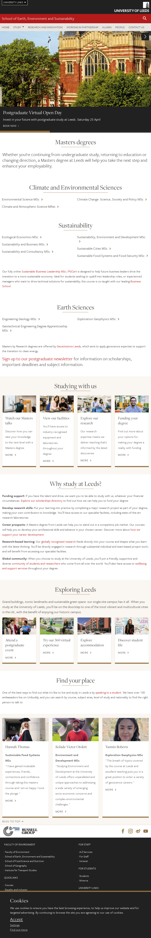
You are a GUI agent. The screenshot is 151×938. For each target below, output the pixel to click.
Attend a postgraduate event (14, 645)
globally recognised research (58, 541)
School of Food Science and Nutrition (24, 861)
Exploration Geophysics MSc (96, 318)
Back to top (11, 821)
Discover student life (130, 642)
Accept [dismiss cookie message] (16, 919)
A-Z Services (85, 852)
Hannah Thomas (17, 746)
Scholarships (75, 132)
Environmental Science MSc (20, 199)
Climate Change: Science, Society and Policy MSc (110, 199)
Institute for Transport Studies (21, 870)
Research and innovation (45, 27)
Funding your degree (128, 420)
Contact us (136, 27)
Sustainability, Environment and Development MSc (111, 237)
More (9, 455)
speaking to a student (108, 692)
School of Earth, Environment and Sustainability (38, 18)
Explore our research (89, 420)
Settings (15, 925)
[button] (144, 18)
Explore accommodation (92, 642)
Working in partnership (82, 27)
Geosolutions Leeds (69, 346)
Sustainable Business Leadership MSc (44, 271)
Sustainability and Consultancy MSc (26, 251)
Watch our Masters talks (19, 420)
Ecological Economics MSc (20, 237)
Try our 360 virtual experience (56, 642)
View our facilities (56, 418)
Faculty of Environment (17, 852)
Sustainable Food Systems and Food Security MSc (111, 255)
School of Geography (16, 866)
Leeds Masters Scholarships (125, 132)
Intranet (83, 861)
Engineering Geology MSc (19, 318)
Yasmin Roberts (116, 746)
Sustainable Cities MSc (92, 248)
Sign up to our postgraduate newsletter (37, 359)
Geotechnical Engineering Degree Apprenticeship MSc (34, 328)
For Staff (84, 856)
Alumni (106, 27)
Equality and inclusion (16, 890)
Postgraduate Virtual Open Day (25, 132)
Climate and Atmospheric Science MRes (28, 206)
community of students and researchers (36, 563)
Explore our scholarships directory (41, 500)
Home (5, 27)
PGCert (72, 271)
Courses (9, 885)
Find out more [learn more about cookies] (19, 930)
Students (84, 876)
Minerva (83, 880)
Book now (75, 81)
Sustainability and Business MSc (23, 244)
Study (17, 27)
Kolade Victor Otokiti (71, 746)
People (120, 27)
